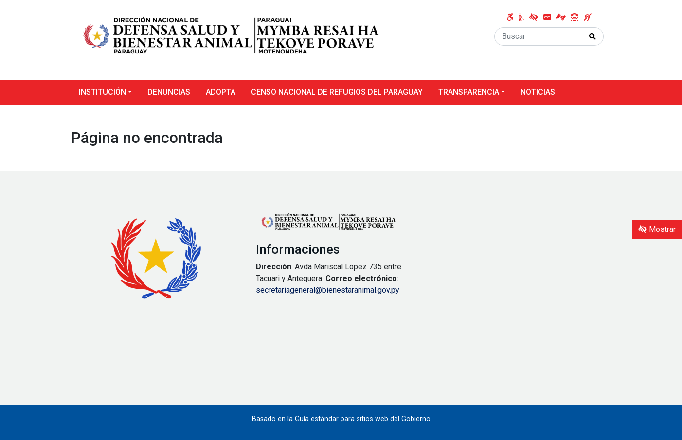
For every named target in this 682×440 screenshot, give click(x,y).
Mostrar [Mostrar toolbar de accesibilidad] (657, 229)
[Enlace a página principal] (231, 39)
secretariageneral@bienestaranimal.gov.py (327, 290)
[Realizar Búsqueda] (593, 36)
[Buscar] (538, 36)
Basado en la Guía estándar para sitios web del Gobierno (341, 419)
